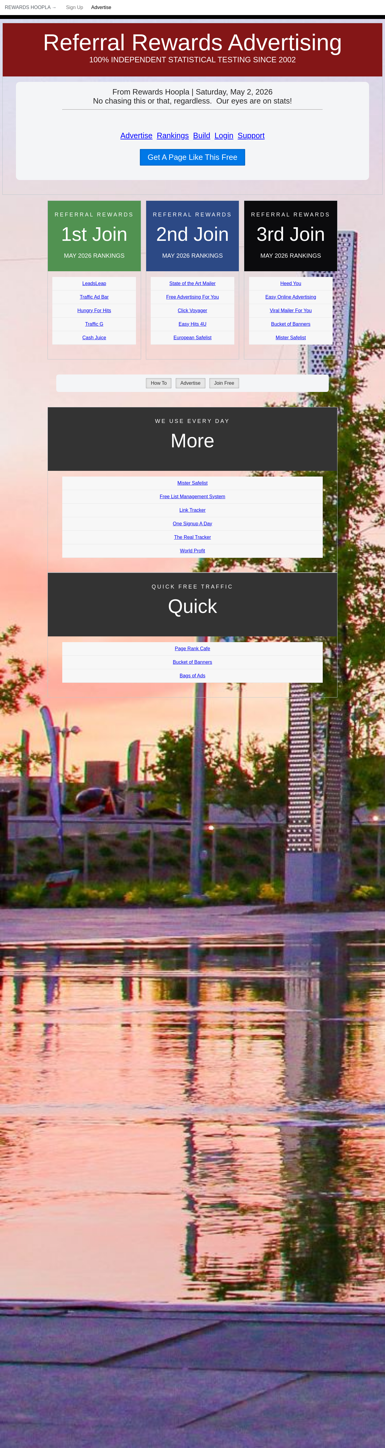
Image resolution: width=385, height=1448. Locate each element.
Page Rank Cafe (192, 648)
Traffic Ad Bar (94, 297)
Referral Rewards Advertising (192, 42)
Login (223, 135)
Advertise (101, 7)
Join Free (224, 383)
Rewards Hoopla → (31, 7)
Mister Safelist (291, 337)
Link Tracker (192, 510)
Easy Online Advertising (290, 297)
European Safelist (192, 337)
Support (251, 135)
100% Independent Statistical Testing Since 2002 (192, 59)
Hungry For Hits (94, 310)
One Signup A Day (192, 523)
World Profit (192, 550)
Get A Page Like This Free (192, 157)
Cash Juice (94, 337)
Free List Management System (192, 496)
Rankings (173, 135)
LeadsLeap (94, 283)
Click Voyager (192, 310)
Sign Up (74, 7)
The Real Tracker (192, 537)
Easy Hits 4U (192, 324)
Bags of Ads (192, 675)
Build (201, 135)
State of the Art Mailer (192, 283)
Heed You (290, 283)
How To (159, 383)
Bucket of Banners (290, 324)
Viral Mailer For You (291, 310)
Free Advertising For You (192, 297)
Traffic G (94, 324)
